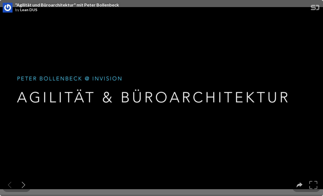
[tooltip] (299, 185)
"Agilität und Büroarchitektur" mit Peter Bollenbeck (67, 5)
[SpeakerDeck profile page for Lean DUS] (7, 8)
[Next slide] (23, 185)
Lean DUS (28, 10)
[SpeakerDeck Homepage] (315, 8)
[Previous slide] (10, 185)
